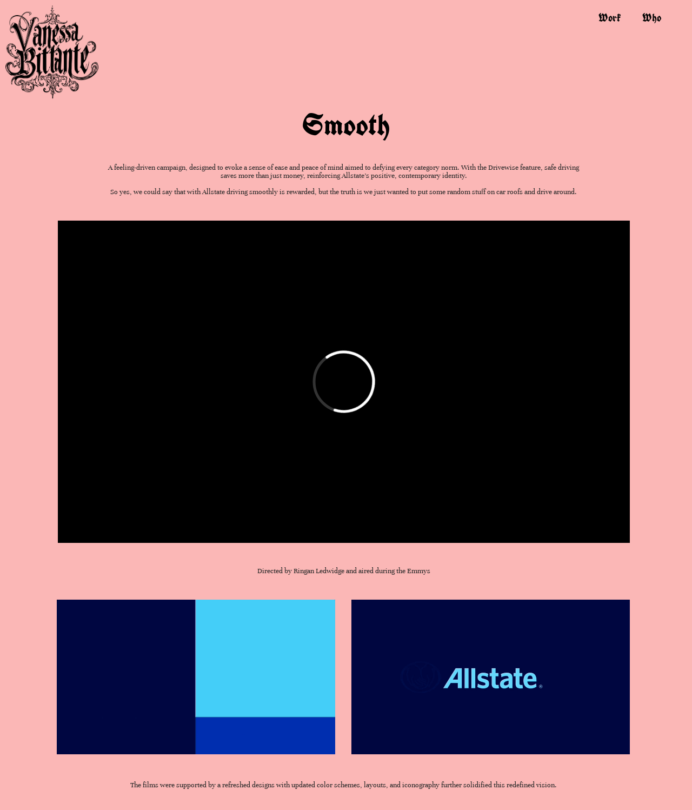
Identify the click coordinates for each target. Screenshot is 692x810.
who (651, 17)
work (609, 17)
